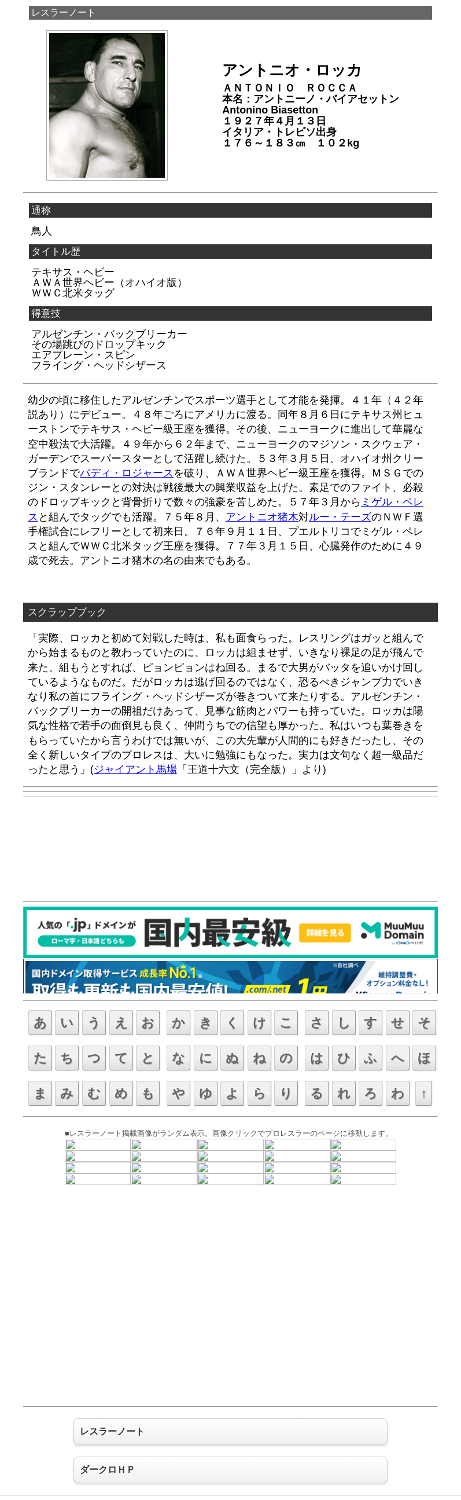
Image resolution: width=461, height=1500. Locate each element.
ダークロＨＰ (107, 1470)
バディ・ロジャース (127, 473)
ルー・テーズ (340, 517)
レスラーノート (63, 12)
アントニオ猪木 (262, 517)
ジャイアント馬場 (135, 769)
